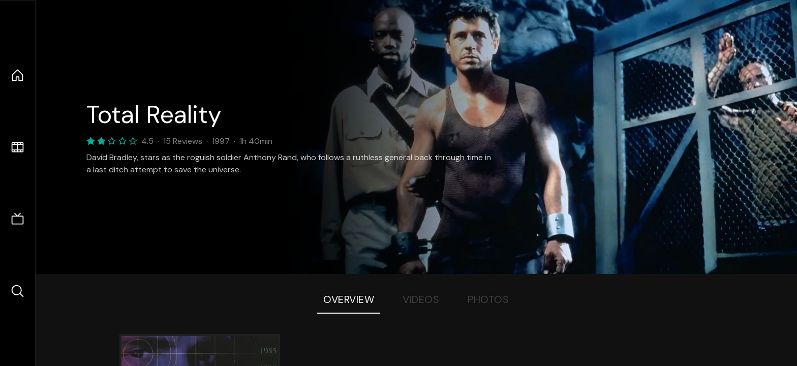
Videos (421, 299)
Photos (488, 299)
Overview (348, 299)
